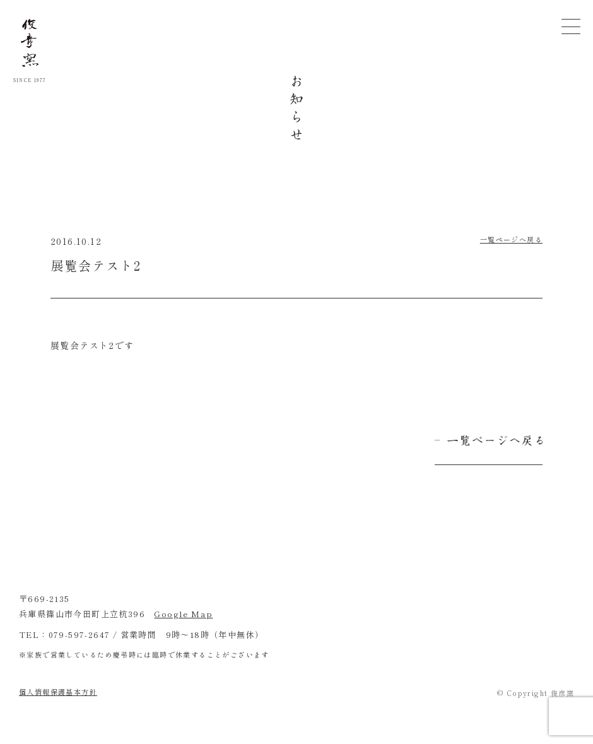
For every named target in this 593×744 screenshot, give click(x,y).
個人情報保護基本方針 (58, 692)
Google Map (183, 614)
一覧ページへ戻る (511, 239)
